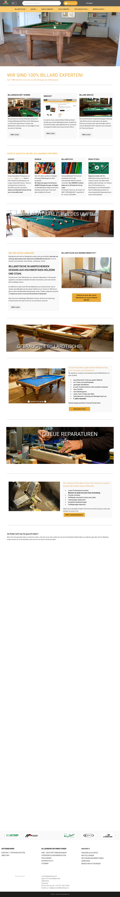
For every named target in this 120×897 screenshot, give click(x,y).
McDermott (11, 178)
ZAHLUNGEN (46, 858)
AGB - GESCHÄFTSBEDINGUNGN (53, 853)
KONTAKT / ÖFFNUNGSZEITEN (13, 853)
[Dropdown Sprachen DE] (14, 3)
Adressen (85, 861)
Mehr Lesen (15, 135)
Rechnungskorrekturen (92, 858)
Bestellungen (87, 855)
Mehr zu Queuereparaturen (74, 522)
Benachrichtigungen (91, 864)
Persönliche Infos (89, 853)
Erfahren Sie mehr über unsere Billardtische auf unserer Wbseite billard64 (84, 305)
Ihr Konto (85, 849)
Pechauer (21, 178)
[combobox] (41, 3)
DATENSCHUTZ (47, 861)
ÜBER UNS (5, 855)
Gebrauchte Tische (79, 416)
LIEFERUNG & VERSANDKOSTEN (53, 855)
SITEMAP (45, 863)
